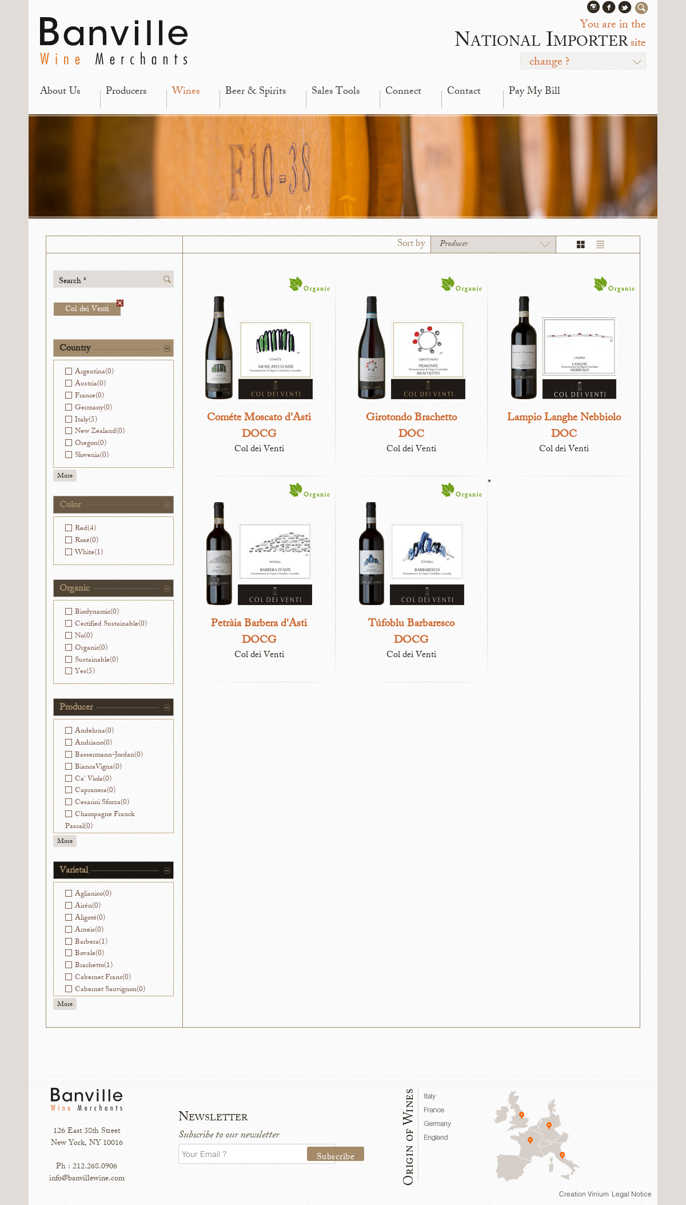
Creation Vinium (584, 1194)
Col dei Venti (93, 309)
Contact (464, 92)
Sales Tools (336, 92)
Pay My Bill (534, 92)
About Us (60, 92)
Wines (186, 92)
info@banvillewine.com (87, 1179)
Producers (126, 92)
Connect (403, 92)
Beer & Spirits (255, 92)
